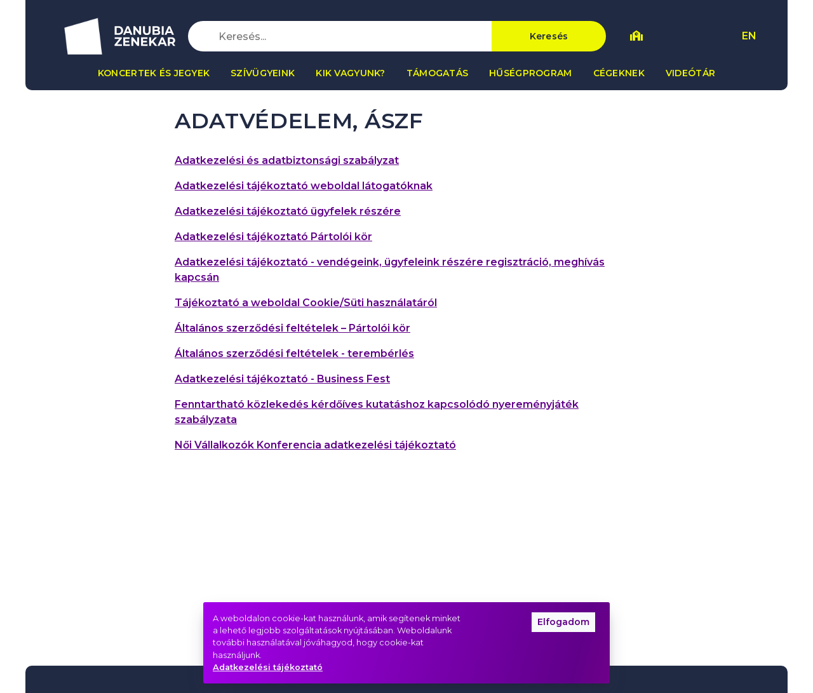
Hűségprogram (530, 73)
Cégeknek (619, 73)
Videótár (690, 73)
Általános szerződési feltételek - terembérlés (294, 353)
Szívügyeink (263, 73)
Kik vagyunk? (350, 73)
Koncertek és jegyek (154, 73)
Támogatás (437, 73)
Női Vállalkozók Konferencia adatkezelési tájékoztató (315, 445)
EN (749, 36)
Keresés (549, 36)
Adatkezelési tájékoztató (268, 667)
